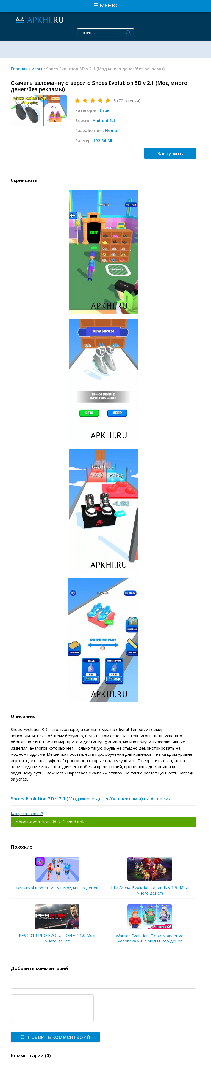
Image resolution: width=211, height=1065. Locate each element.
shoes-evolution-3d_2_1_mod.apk (50, 822)
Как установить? (27, 813)
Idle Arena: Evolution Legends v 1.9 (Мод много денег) (149, 890)
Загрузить (170, 153)
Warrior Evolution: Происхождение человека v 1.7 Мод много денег (150, 938)
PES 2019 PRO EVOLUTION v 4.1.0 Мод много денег (57, 938)
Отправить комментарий (55, 1036)
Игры (105, 110)
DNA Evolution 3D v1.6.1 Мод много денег (57, 887)
